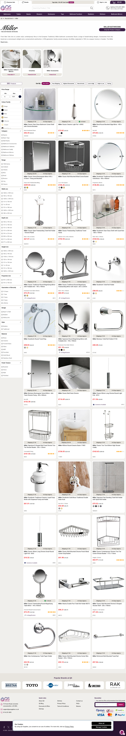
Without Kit (6, 317)
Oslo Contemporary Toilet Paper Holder (38, 656)
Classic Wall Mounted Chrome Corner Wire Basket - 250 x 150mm (73, 657)
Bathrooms (7, 14)
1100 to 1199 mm (8, 256)
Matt (4, 372)
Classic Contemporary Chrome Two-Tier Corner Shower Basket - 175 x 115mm (107, 552)
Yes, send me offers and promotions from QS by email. (110, 700)
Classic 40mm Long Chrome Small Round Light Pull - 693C (39, 552)
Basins (29, 14)
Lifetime (5, 303)
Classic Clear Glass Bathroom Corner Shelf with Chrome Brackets (39, 125)
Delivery (59, 701)
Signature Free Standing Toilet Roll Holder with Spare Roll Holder (107, 498)
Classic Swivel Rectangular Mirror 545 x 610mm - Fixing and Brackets (38, 177)
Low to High (91, 83)
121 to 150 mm (7, 201)
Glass (4, 346)
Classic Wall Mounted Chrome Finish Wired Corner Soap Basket (73, 552)
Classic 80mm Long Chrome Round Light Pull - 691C (107, 394)
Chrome (6, 121)
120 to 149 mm (7, 259)
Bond (4, 175)
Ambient (5, 167)
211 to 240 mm (7, 239)
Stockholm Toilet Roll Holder (103, 285)
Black (6, 110)
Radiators (91, 14)
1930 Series (6, 164)
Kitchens (102, 14)
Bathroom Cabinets (8, 146)
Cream (6, 125)
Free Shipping (56, 83)
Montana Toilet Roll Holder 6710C (105, 339)
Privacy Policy (61, 703)
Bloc (4, 172)
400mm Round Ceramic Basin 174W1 (71, 445)
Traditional (6, 329)
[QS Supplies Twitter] (8, 727)
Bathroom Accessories (10, 143)
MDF (4, 349)
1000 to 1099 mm (8, 193)
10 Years (5, 291)
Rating (109, 83)
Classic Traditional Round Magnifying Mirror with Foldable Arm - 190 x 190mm (39, 285)
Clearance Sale (9, 2)
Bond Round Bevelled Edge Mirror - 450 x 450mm (107, 125)
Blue (5, 114)
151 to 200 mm (7, 230)
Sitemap (41, 709)
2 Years (5, 297)
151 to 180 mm (7, 207)
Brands (25, 2)
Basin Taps (6, 138)
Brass (6, 117)
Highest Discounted (68, 83)
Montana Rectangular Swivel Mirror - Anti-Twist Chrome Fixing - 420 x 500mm (39, 394)
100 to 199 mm (7, 196)
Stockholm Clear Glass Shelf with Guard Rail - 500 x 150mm (108, 231)
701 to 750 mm (7, 283)
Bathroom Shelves (8, 155)
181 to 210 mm (7, 233)
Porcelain (6, 352)
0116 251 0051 (6, 712)
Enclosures (51, 14)
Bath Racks (6, 141)
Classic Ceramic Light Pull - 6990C (70, 124)
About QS (41, 701)
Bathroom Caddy (8, 149)
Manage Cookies (101, 727)
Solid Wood (6, 355)
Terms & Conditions (63, 706)
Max (14, 93)
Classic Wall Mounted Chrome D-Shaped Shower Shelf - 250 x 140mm (107, 604)
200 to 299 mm (7, 236)
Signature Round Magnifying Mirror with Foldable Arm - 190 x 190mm (72, 340)
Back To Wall (7, 312)
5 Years (5, 300)
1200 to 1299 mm (8, 199)
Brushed (5, 367)
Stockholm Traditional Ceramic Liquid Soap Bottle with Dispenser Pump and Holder (39, 498)
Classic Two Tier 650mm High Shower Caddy (106, 446)
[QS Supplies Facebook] (4, 727)
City (4, 181)
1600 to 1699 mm (8, 210)
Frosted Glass (7, 343)
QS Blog (41, 703)
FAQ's (77, 703)
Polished (5, 375)
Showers (39, 14)
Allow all (101, 723)
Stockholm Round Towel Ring (35, 339)
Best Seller (46, 83)
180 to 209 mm (7, 213)
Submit (121, 704)
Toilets (18, 14)
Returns (78, 706)
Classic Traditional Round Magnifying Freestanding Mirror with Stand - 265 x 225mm (72, 285)
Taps (62, 14)
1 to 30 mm (6, 204)
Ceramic (5, 341)
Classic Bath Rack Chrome (68, 393)
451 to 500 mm (7, 280)
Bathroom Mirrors (116, 14)
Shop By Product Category (112, 30)
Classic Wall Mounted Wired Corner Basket (73, 176)
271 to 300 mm (7, 242)
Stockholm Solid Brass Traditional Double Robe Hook (73, 498)
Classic (5, 184)
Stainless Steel (7, 358)
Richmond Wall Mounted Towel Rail (106, 656)
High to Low (101, 83)
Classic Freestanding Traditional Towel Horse (72, 231)
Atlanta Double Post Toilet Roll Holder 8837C (74, 603)
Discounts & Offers (44, 706)
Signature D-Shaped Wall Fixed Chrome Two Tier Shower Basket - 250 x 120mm (39, 446)
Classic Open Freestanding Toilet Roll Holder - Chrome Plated (39, 231)
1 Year (5, 294)
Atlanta (5, 170)
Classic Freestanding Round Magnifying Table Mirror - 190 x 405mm (38, 604)
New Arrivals (80, 83)
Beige (6, 106)
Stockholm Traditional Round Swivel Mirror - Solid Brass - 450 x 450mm (108, 177)
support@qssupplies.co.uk (10, 709)
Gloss (5, 370)
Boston (5, 178)
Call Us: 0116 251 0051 (117, 7)
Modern (5, 314)
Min (5, 93)
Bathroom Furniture (76, 14)
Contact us (79, 701)
